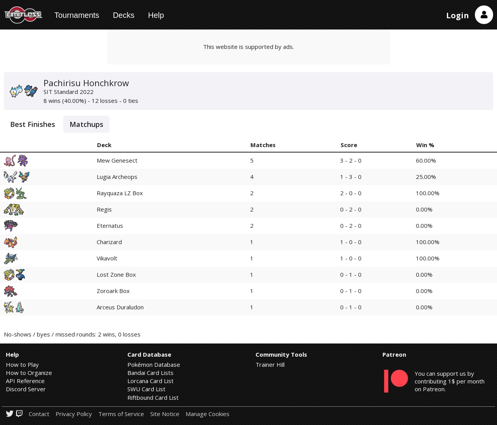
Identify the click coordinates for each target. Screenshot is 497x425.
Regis (104, 209)
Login (457, 15)
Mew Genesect (117, 160)
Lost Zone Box (116, 274)
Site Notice (164, 414)
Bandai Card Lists (150, 372)
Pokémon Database (153, 364)
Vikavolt (107, 258)
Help (156, 15)
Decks (124, 15)
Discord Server (26, 389)
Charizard (109, 242)
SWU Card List (146, 389)
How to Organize (29, 372)
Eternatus (110, 225)
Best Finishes (32, 124)
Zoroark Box (113, 291)
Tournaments (76, 15)
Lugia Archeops (117, 176)
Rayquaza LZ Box (120, 193)
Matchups (86, 124)
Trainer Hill (270, 364)
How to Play (22, 364)
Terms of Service (121, 414)
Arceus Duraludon (120, 307)
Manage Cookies (207, 414)
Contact (39, 414)
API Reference (25, 381)
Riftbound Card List (153, 397)
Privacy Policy (74, 414)
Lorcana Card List (150, 381)
